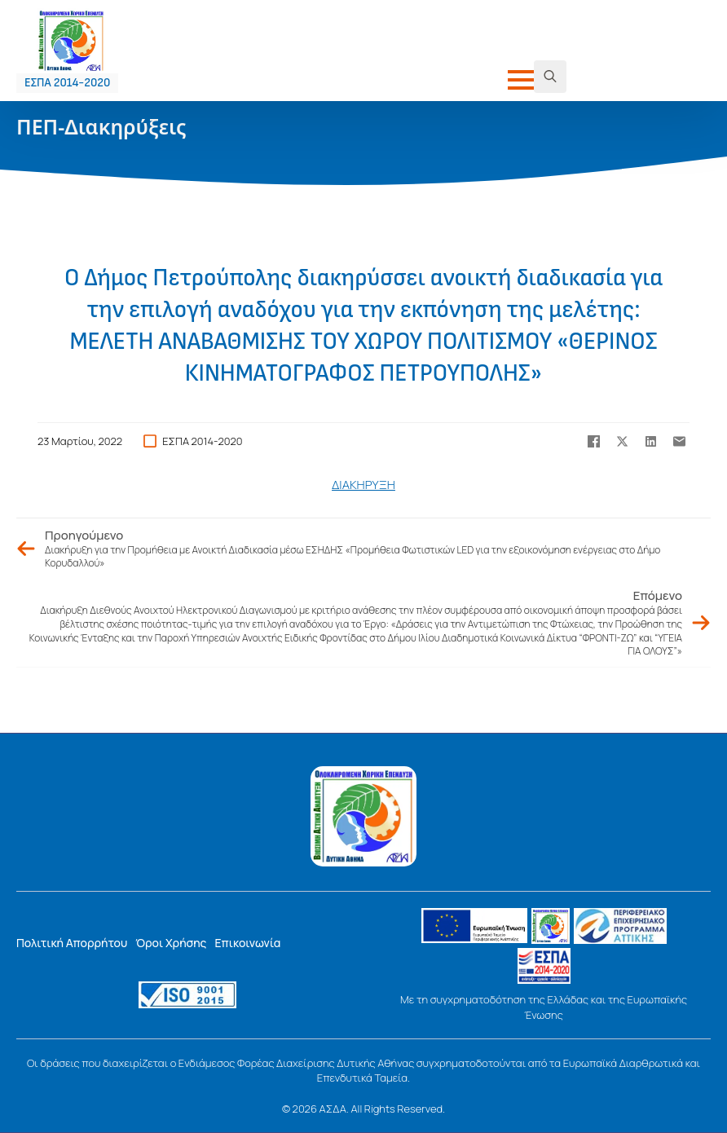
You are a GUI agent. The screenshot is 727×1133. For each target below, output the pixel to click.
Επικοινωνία (247, 942)
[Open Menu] (521, 80)
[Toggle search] (550, 76)
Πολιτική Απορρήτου (71, 942)
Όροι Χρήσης (170, 942)
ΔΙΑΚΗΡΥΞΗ (363, 484)
